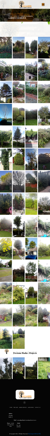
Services (16, 16)
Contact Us (37, 407)
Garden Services (23, 407)
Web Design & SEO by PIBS (34, 433)
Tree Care (15, 407)
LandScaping (31, 407)
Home (10, 16)
